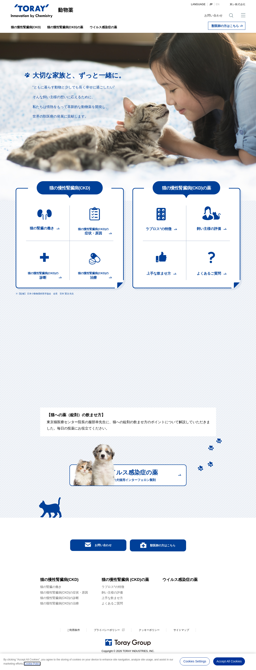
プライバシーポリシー (107, 641)
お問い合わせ (213, 15)
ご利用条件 (73, 641)
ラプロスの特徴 (113, 599)
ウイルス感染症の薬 (103, 27)
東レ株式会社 (237, 4)
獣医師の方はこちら (227, 26)
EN (218, 4)
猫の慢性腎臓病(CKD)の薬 (65, 27)
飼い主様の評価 (112, 604)
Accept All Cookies (229, 661)
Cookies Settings (194, 661)
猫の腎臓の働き (50, 599)
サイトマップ (181, 641)
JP (211, 4)
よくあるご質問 (112, 615)
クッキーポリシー (149, 641)
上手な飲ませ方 (112, 610)
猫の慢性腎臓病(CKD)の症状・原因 (64, 604)
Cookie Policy (32, 663)
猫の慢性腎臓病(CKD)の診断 (59, 610)
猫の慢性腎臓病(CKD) (26, 27)
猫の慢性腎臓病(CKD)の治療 (59, 615)
